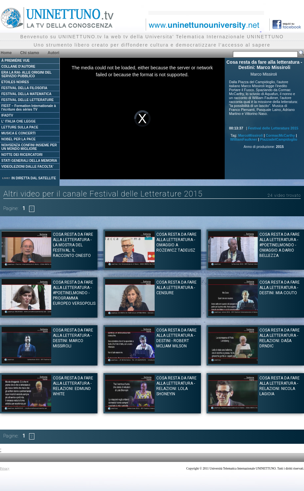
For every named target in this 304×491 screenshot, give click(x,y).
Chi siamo (29, 53)
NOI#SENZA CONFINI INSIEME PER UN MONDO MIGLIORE (29, 147)
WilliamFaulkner (243, 139)
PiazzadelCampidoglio (278, 139)
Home (6, 53)
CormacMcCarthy (280, 135)
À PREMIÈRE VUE (15, 60)
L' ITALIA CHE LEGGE (18, 121)
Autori (53, 53)
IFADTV (7, 115)
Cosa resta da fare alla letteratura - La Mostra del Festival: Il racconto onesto (73, 245)
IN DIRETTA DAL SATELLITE (29, 178)
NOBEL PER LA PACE (18, 139)
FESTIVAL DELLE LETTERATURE (27, 100)
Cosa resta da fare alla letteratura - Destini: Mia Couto (279, 287)
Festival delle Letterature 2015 (273, 128)
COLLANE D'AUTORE (18, 66)
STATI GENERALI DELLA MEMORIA (29, 160)
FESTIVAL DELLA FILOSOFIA (24, 88)
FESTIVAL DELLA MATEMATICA (26, 94)
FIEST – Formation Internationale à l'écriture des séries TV (28, 107)
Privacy (5, 468)
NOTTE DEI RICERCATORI (22, 155)
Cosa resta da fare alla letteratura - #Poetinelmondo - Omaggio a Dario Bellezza (279, 245)
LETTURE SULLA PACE (19, 127)
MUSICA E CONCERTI (18, 133)
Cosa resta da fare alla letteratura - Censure (176, 287)
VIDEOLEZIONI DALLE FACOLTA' (27, 166)
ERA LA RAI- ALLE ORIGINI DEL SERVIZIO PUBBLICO (26, 74)
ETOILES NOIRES (15, 82)
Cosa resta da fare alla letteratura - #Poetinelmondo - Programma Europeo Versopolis (74, 293)
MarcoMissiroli (250, 135)
